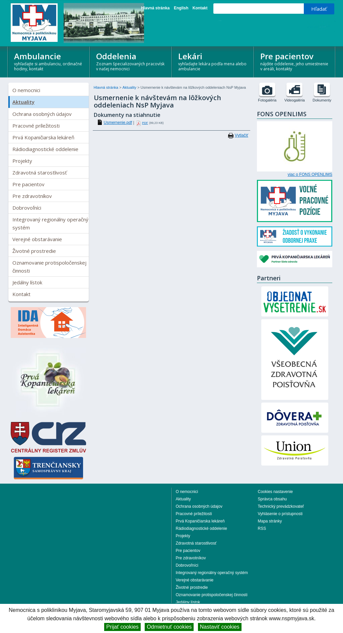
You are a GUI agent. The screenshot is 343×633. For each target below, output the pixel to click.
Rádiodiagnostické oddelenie (45, 149)
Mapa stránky (270, 521)
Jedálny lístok (27, 282)
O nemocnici (26, 90)
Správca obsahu (272, 499)
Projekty (22, 160)
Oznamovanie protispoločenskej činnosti (49, 266)
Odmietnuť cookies (169, 627)
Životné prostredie (34, 251)
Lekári (213, 61)
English (181, 8)
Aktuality (23, 101)
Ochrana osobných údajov (42, 114)
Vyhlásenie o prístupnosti (280, 513)
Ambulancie (49, 61)
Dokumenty (322, 100)
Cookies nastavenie (275, 491)
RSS (262, 528)
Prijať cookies (122, 627)
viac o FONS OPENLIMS (310, 174)
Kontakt (200, 8)
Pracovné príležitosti (36, 125)
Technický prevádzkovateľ (281, 506)
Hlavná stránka (155, 8)
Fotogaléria (267, 100)
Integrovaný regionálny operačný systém (50, 223)
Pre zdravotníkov (32, 196)
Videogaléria (294, 100)
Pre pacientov (295, 61)
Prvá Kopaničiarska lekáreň (43, 137)
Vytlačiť (241, 135)
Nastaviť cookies (219, 627)
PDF (145, 123)
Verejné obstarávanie (37, 239)
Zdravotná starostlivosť (39, 172)
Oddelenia (131, 61)
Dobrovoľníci (26, 207)
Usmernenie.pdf (118, 122)
